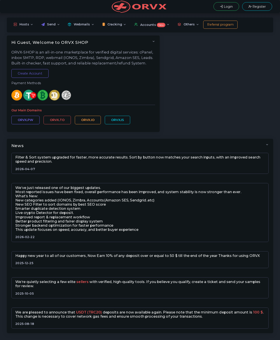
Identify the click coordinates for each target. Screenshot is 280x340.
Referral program (220, 25)
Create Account (30, 73)
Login (226, 7)
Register (257, 7)
